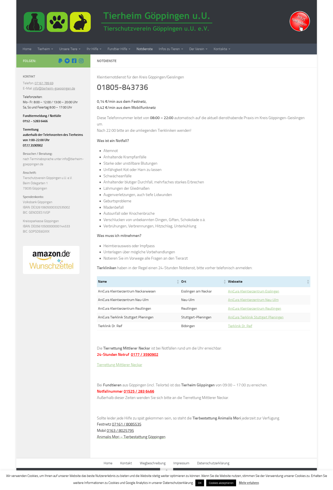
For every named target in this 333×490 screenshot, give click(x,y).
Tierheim (43, 49)
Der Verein (196, 49)
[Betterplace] (67, 60)
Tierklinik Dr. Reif (240, 326)
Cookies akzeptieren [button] (221, 483)
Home (27, 49)
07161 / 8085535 (126, 424)
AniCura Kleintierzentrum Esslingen (253, 291)
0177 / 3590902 (144, 354)
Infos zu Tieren (169, 49)
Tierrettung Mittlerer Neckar (119, 364)
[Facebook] (74, 60)
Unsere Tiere (68, 49)
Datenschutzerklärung (213, 463)
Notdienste (145, 49)
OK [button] (199, 483)
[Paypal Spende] (60, 60)
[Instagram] (81, 60)
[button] (177, 281)
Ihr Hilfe (92, 49)
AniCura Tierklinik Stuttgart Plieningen (256, 317)
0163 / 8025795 (120, 430)
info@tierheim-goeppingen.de (54, 88)
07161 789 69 (44, 83)
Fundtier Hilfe (117, 49)
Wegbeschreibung (153, 463)
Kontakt (126, 463)
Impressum (181, 463)
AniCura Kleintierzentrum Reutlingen (254, 308)
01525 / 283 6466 (139, 391)
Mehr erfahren (249, 483)
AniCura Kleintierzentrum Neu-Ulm (253, 300)
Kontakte (220, 49)
